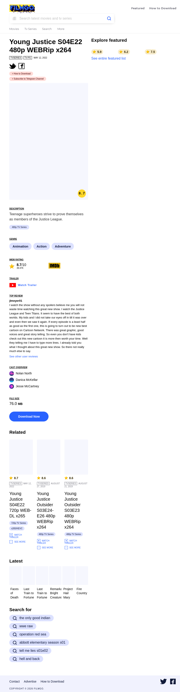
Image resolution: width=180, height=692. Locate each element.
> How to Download (21, 73)
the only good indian (31, 618)
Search (47, 29)
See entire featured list (108, 58)
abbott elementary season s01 (39, 642)
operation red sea (29, 634)
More (60, 29)
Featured (138, 8)
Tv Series (30, 29)
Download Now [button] (29, 416)
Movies (14, 29)
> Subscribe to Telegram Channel (28, 79)
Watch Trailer (23, 285)
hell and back (26, 659)
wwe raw (23, 626)
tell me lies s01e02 (30, 650)
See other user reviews (23, 356)
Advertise (30, 681)
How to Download (162, 8)
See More (17, 542)
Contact (14, 681)
